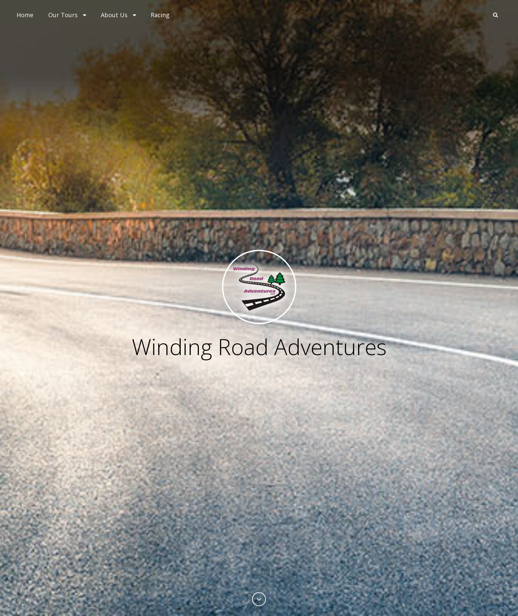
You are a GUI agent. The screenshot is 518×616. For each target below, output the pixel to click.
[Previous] (259, 599)
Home (25, 15)
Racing (160, 15)
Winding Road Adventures (259, 346)
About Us (119, 15)
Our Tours (68, 15)
